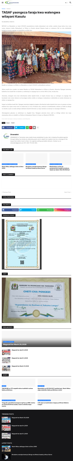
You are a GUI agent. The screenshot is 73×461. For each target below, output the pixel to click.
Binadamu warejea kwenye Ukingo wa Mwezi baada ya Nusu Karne (36, 167)
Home (3, 8)
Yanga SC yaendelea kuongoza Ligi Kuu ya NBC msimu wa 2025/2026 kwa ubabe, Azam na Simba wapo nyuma (18, 404)
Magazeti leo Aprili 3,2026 (20, 358)
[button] (2, 2)
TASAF (12, 123)
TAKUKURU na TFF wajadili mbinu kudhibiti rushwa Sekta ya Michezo (17, 389)
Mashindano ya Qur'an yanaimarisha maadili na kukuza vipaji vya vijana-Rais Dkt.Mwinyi (60, 168)
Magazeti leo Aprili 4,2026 (20, 350)
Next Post (67, 192)
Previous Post (7, 192)
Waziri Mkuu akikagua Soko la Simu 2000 (12, 167)
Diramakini (14, 134)
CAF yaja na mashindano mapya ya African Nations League (53, 403)
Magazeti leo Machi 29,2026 (20, 417)
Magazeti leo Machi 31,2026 (20, 366)
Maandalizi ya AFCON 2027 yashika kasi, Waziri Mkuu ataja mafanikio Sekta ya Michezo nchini (54, 389)
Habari (8, 8)
